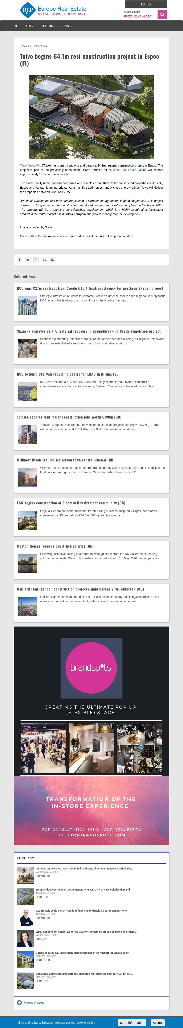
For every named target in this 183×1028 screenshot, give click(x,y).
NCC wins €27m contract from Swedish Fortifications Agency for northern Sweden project (90, 288)
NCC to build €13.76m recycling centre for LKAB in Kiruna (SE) (68, 374)
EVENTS (67, 25)
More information (132, 1022)
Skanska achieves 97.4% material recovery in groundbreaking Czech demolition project (89, 331)
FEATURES (48, 25)
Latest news (26, 858)
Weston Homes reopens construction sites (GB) (55, 546)
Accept (158, 1022)
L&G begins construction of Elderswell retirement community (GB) (71, 502)
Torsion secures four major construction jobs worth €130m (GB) (69, 417)
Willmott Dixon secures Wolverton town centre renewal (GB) (66, 460)
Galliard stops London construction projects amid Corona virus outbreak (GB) (80, 589)
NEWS (29, 25)
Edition (146, 4)
